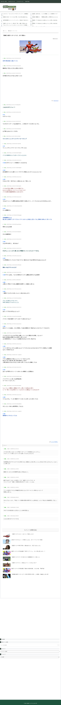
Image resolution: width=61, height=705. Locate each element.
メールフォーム (20, 1)
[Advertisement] (30, 90)
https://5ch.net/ (56, 100)
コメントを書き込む (30, 530)
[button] (58, 645)
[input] (29, 645)
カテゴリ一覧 (3, 1)
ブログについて (11, 1)
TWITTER (27, 1)
